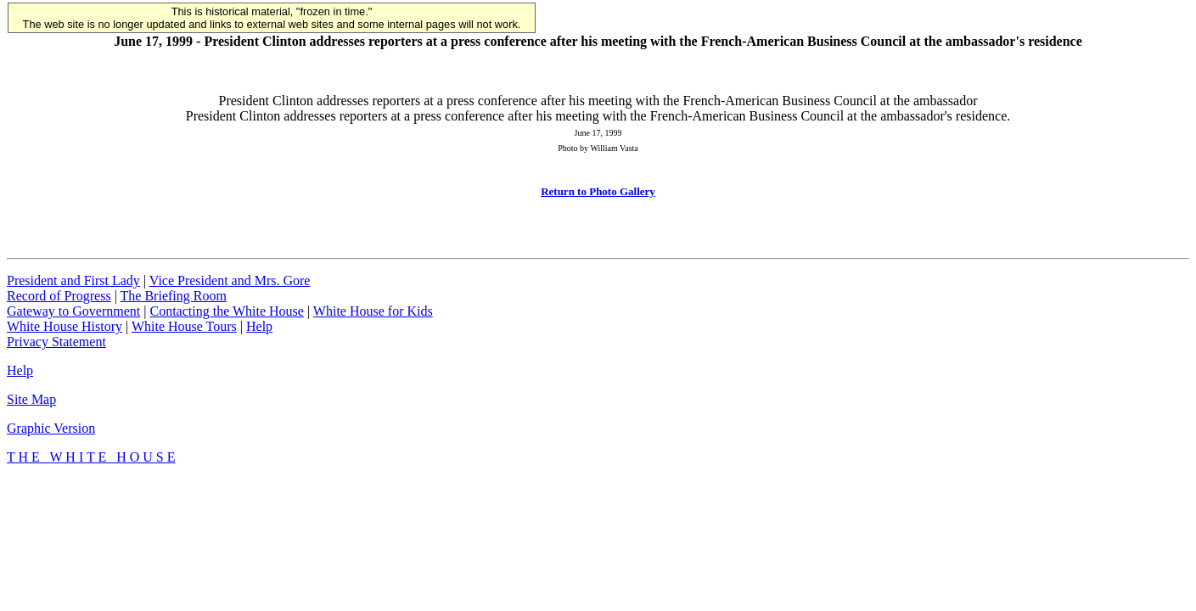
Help (259, 326)
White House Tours (184, 326)
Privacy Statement (56, 341)
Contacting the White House (226, 311)
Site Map (31, 399)
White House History (64, 326)
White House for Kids (373, 311)
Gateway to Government (73, 311)
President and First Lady (73, 280)
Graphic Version (51, 428)
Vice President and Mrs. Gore (230, 280)
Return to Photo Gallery (598, 191)
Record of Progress (59, 296)
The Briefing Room (174, 296)
